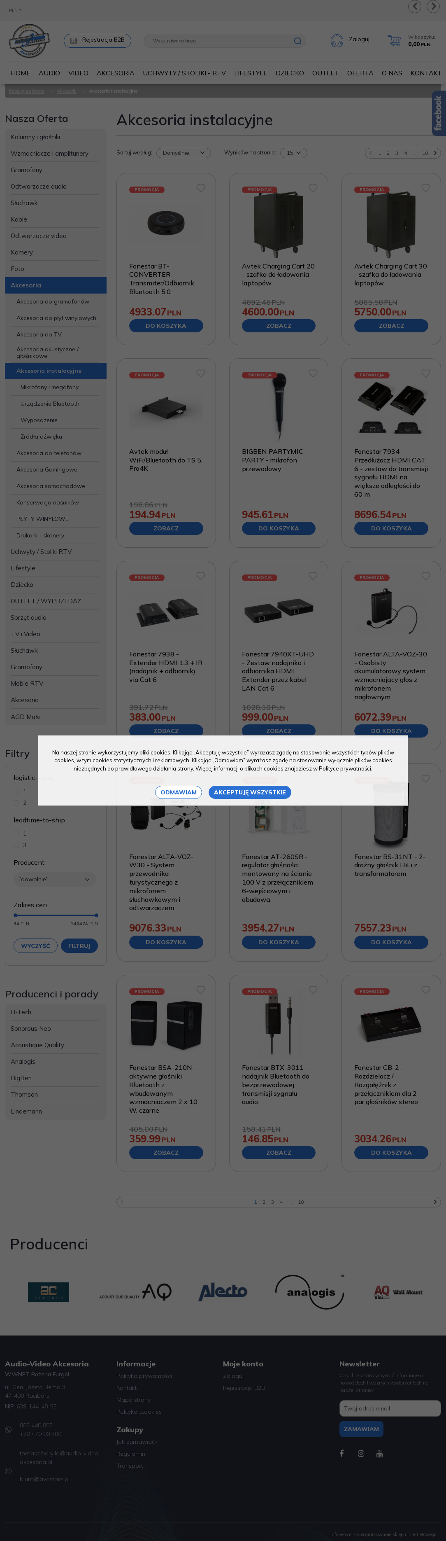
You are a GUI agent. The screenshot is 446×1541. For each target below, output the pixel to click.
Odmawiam (178, 792)
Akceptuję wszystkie (250, 792)
